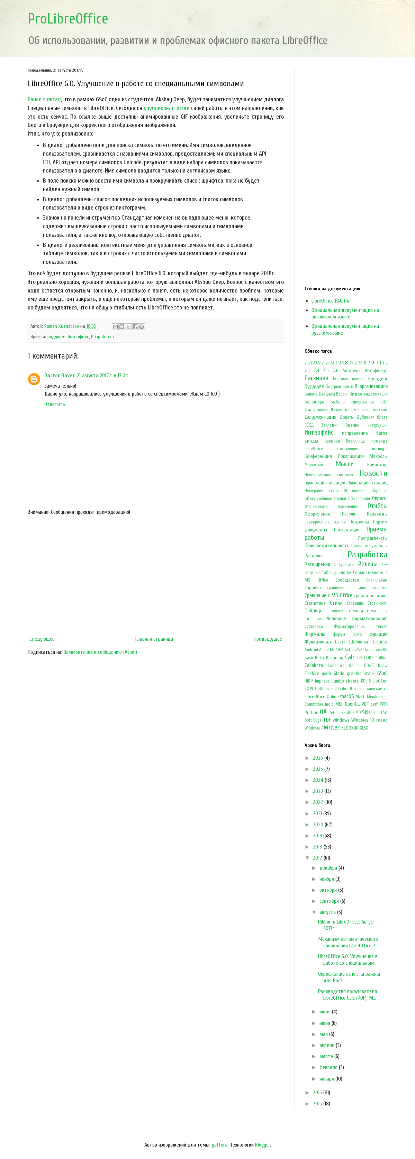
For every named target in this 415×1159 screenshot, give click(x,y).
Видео (356, 394)
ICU (46, 162)
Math (360, 696)
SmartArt (380, 712)
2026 (318, 758)
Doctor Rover (59, 375)
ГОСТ (384, 402)
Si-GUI (346, 712)
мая (324, 1034)
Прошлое (359, 546)
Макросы (379, 456)
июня (325, 1023)
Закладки (330, 425)
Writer (332, 727)
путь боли (378, 546)
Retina (334, 712)
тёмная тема (362, 611)
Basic (309, 658)
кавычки (332, 441)
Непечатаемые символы (329, 474)
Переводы (377, 514)
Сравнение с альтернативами (357, 587)
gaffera (219, 1145)
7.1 (378, 363)
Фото (357, 634)
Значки (353, 425)
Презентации (347, 530)
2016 (318, 1093)
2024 (319, 780)
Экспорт (380, 642)
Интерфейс (78, 337)
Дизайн (336, 409)
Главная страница (154, 639)
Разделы (313, 556)
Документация (320, 417)
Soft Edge (313, 720)
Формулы (315, 634)
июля (325, 1012)
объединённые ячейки (325, 498)
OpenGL (352, 704)
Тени (384, 611)
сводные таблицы (321, 572)
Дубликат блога (372, 417)
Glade (339, 673)
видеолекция (376, 394)
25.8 (362, 363)
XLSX (364, 728)
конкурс (380, 449)
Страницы (355, 603)
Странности (378, 603)
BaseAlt (381, 649)
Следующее (42, 639)
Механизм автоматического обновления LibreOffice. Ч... (349, 942)
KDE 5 (366, 681)
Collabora (314, 665)
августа (328, 912)
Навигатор (377, 464)
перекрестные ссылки (325, 522)
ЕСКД (309, 425)
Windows (341, 720)
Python (311, 712)
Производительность (327, 546)
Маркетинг (314, 464)
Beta (319, 658)
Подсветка (359, 522)
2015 (318, 1104)
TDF (327, 720)
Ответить (54, 404)
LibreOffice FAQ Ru (330, 301)
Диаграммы (316, 409)
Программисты (373, 538)
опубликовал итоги (166, 108)
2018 (318, 847)
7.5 (326, 370)
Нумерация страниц (368, 483)
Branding (334, 658)
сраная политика (370, 596)
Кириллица (355, 441)
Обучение (379, 490)
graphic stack (361, 673)
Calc (350, 657)
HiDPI (309, 681)
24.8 (343, 363)
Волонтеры (315, 402)
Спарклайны (377, 580)
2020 (319, 825)
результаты (344, 564)
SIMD (356, 712)
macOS (347, 696)
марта (326, 1056)
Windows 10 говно (369, 720)
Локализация (351, 456)
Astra (349, 649)
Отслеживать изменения (331, 506)
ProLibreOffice (68, 18)
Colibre (382, 658)
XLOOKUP (350, 728)
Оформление (317, 514)
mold (329, 704)
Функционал (318, 642)
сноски (345, 572)
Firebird (312, 673)
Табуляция (336, 611)
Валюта (311, 394)
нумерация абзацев (325, 483)
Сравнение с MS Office (328, 595)
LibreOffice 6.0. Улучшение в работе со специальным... (348, 959)
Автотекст (352, 370)
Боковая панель (348, 379)
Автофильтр (376, 370)
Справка (313, 588)
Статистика (315, 603)
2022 (317, 363)
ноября (327, 879)
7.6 (336, 370)
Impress (322, 681)
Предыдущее (268, 639)
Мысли (345, 464)
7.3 (307, 370)
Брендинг (378, 379)
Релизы (368, 564)
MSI (338, 704)
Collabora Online (344, 665)
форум (339, 634)
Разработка (102, 337)
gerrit (326, 673)
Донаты (347, 417)
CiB (360, 658)
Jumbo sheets (345, 681)
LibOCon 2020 (327, 688)
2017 (318, 858)
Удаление (313, 618)
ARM (339, 649)
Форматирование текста (361, 626)
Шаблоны (358, 642)
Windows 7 (314, 728)
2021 (308, 363)
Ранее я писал (44, 99)
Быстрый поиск (339, 386)
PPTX (384, 704)
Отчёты (378, 506)
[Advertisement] (156, 575)
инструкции (378, 425)
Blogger (262, 1145)
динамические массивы (366, 409)
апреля (327, 1045)
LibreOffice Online (322, 696)
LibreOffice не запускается (363, 688)
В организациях (371, 386)
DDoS (368, 665)
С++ (385, 564)
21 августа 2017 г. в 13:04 (102, 375)
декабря (329, 868)
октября (328, 890)
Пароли (348, 514)
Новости (373, 473)
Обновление (355, 490)
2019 (318, 836)
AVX (359, 649)
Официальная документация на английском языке (345, 313)
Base (368, 649)
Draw (383, 665)
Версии (342, 394)
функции (379, 634)
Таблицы (314, 611)
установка (314, 626)
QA (323, 712)
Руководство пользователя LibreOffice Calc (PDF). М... (347, 994)
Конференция (318, 456)
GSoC (382, 673)
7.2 (385, 363)
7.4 (316, 370)
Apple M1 (326, 649)
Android (311, 649)
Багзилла (316, 378)
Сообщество (347, 580)
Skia (366, 712)
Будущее (56, 337)
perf (374, 704)
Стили (336, 603)
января (327, 1079)
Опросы (380, 498)
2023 (318, 791)
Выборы (338, 402)
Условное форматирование (357, 618)
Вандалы (327, 394)
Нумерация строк (322, 490)
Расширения (317, 564)
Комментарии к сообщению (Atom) (100, 652)
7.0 (371, 363)
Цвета (340, 642)
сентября (329, 901)
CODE (368, 658)
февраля (329, 1067)
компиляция (347, 448)
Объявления (359, 498)
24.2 (333, 363)
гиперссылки (362, 402)
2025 (325, 363)
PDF (365, 704)
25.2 (353, 363)
